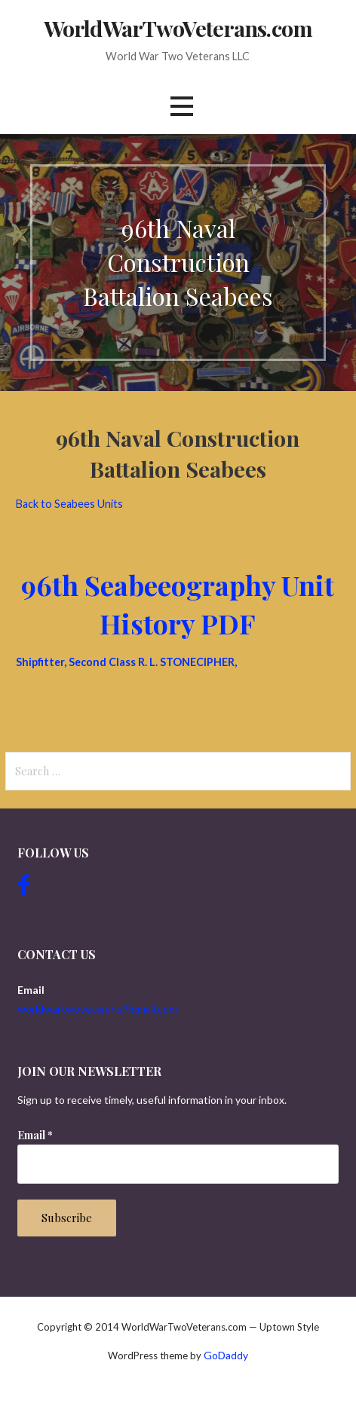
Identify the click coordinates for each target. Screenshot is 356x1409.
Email (35, 1135)
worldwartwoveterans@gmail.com (97, 1008)
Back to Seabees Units (69, 503)
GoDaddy (226, 1355)
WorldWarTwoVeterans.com (178, 28)
